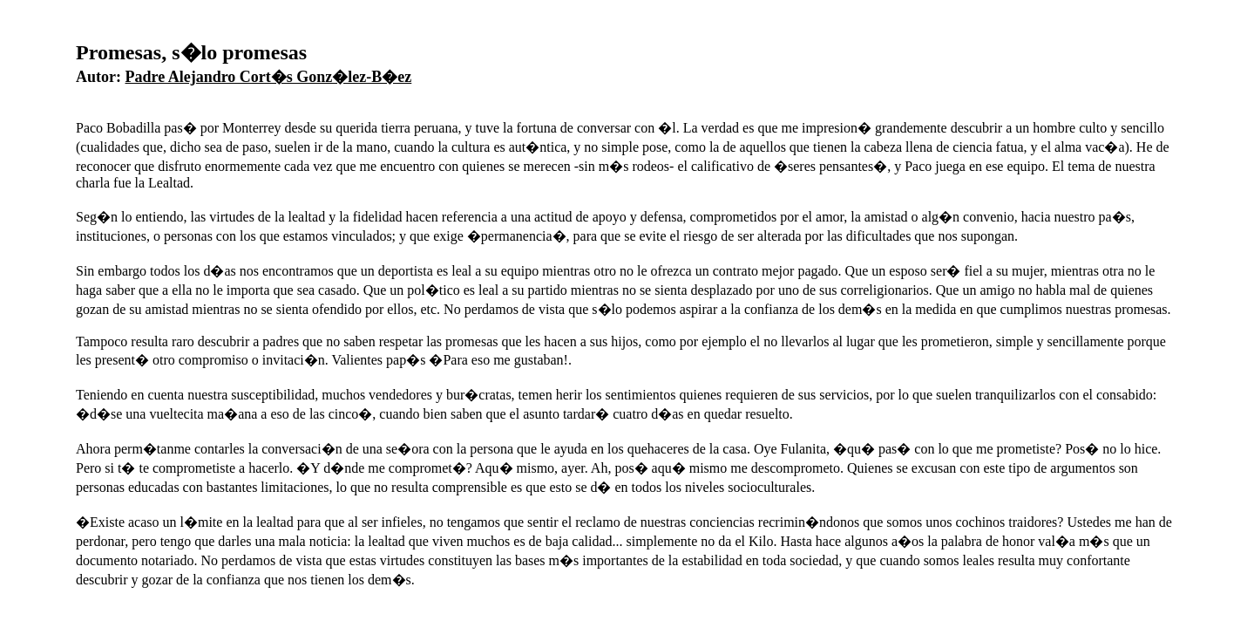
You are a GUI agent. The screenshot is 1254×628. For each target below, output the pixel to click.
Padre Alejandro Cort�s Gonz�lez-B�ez (268, 76)
